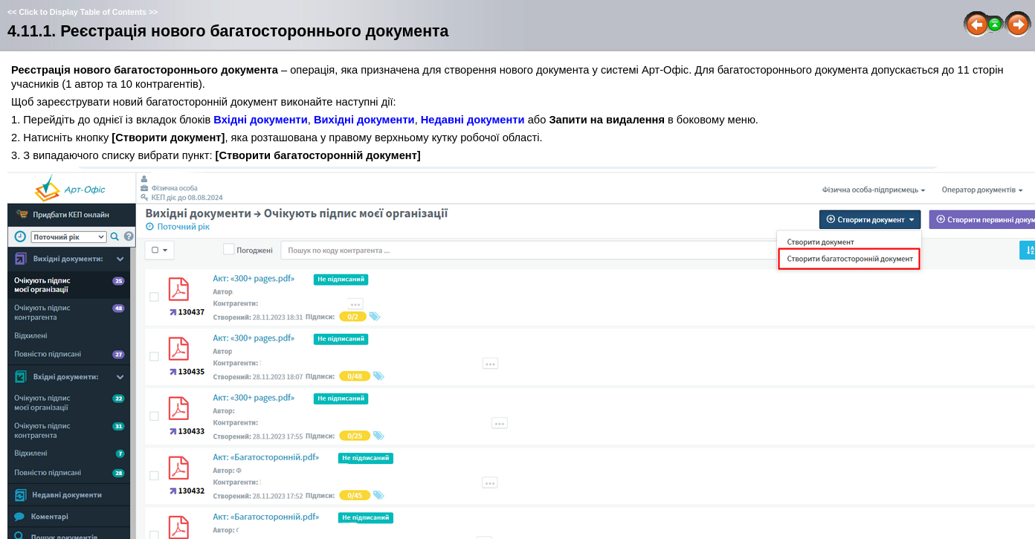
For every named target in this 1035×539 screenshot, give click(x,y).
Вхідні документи (260, 120)
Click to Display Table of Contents (82, 11)
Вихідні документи (364, 120)
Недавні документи (473, 120)
